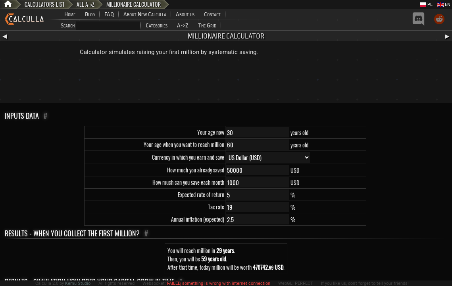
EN (443, 4)
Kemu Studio (77, 283)
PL (426, 4)
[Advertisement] (226, 81)
